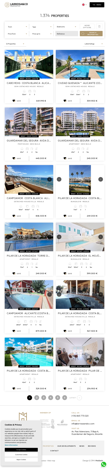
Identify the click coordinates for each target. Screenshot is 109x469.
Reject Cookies (21, 460)
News (82, 449)
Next (49, 64)
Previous (7, 64)
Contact (54, 454)
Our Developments (66, 449)
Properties (48, 449)
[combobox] (17, 26)
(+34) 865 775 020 (81, 416)
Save (17, 101)
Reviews (92, 449)
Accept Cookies (21, 450)
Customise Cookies (21, 455)
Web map (52, 464)
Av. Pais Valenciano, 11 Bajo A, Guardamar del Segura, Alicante (87, 434)
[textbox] (17, 26)
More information (11, 445)
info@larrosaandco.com (84, 423)
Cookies (43, 464)
